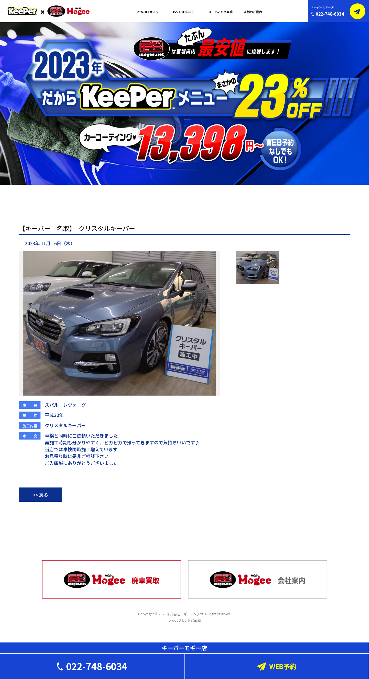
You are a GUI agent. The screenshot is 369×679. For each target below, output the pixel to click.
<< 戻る (40, 494)
